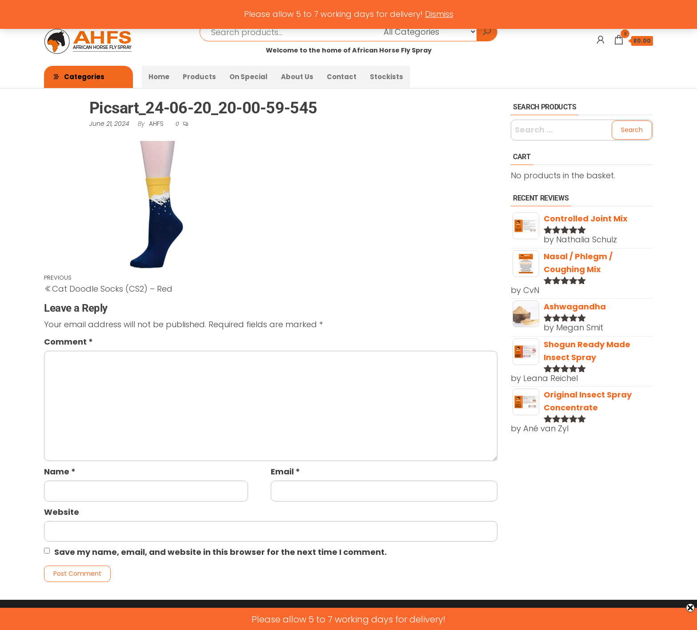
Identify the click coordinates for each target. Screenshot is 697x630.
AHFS (157, 123)
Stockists (386, 76)
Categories (84, 76)
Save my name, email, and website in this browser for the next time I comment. (220, 552)
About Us (297, 76)
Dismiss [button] (439, 14)
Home (158, 76)
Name (60, 471)
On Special (248, 76)
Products (199, 76)
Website (61, 512)
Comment (68, 341)
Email (285, 471)
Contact (342, 76)
